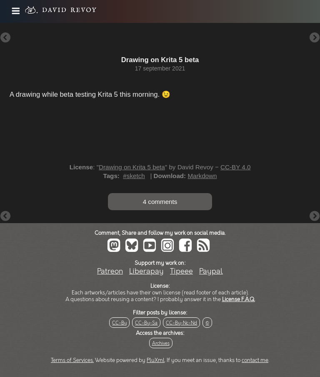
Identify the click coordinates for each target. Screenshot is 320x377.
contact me (255, 360)
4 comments (160, 201)
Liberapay (146, 271)
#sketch (134, 175)
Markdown (202, 175)
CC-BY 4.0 (235, 167)
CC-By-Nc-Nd (181, 323)
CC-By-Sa (146, 323)
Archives (161, 343)
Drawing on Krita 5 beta (132, 167)
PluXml (156, 360)
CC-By (119, 323)
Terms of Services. (72, 360)
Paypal (211, 271)
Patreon (110, 271)
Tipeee (181, 271)
